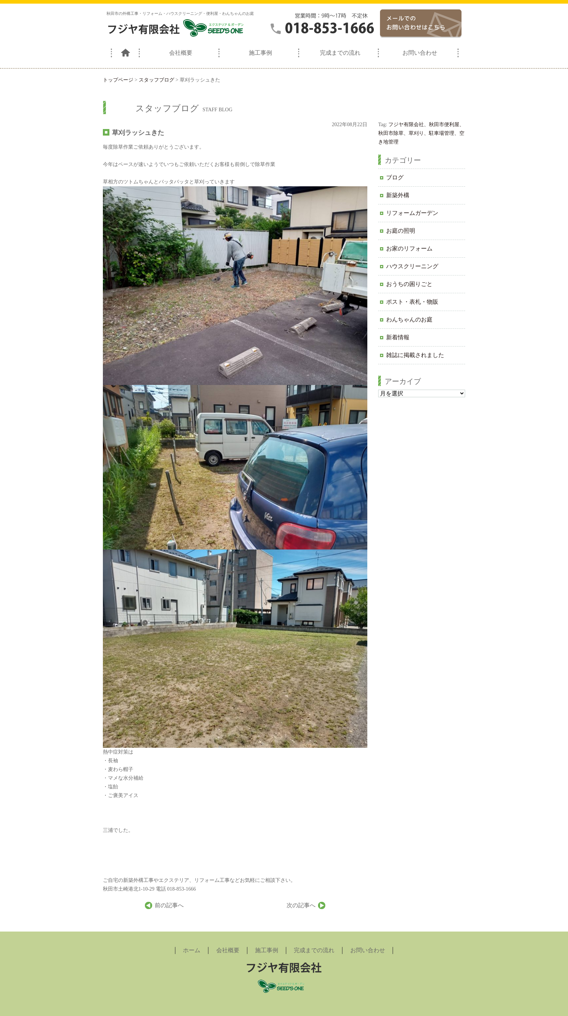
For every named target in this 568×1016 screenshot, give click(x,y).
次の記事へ (301, 905)
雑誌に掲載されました (415, 355)
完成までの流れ (340, 53)
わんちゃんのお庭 (409, 319)
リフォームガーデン (412, 213)
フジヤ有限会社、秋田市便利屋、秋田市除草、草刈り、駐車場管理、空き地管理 (421, 133)
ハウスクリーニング (412, 266)
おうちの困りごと (409, 284)
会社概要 (180, 53)
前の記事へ (169, 905)
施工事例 (260, 53)
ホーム (191, 950)
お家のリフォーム (409, 248)
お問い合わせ (419, 53)
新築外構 (397, 195)
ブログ (395, 177)
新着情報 (397, 337)
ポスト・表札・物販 (412, 302)
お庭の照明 (400, 231)
